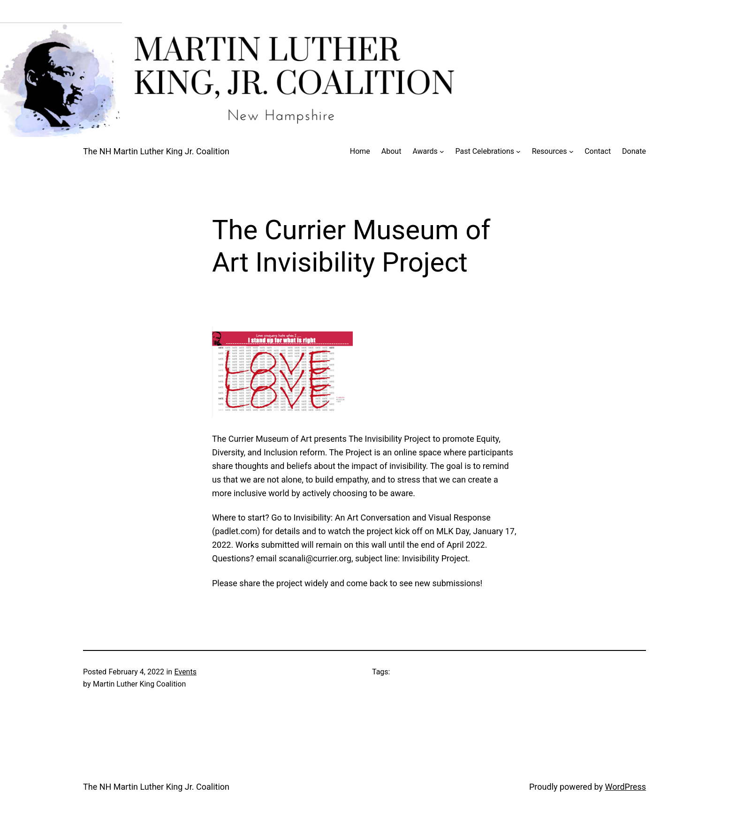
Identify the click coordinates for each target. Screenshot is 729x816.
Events (186, 671)
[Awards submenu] (442, 151)
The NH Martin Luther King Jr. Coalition (156, 151)
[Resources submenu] (571, 151)
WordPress (625, 787)
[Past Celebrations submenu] (518, 151)
